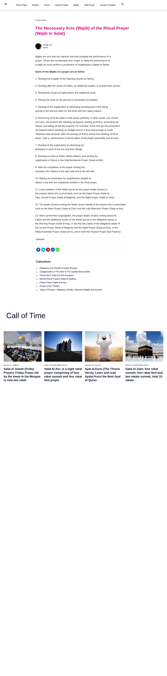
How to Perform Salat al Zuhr (96, 632)
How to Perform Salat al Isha (96, 646)
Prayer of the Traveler (50, 286)
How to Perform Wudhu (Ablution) (18, 632)
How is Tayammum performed (16, 637)
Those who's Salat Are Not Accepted (56, 275)
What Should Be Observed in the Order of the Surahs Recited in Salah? (22, 435)
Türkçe (128, 642)
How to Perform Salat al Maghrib (98, 642)
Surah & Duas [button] (61, 5)
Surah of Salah (93, 365)
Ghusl (47, 5)
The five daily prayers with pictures (59, 632)
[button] (21, 5)
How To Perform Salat (55, 365)
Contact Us (129, 646)
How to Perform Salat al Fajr (96, 628)
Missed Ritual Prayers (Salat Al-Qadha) (58, 279)
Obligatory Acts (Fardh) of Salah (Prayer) (58, 268)
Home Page (21, 5)
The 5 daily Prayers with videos (57, 642)
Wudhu (35, 5)
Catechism (40, 20)
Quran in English (108, 5)
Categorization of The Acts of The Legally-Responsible (65, 272)
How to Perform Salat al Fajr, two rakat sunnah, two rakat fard (143, 435)
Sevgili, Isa (47, 45)
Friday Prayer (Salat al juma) (53, 282)
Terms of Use (108, 671)
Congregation (51, 428)
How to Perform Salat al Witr (96, 651)
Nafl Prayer (89, 5)
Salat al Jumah (11, 365)
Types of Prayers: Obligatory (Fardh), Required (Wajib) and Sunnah (71, 290)
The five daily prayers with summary (59, 637)
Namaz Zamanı (155, 671)
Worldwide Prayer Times (135, 632)
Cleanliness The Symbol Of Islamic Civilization (23, 651)
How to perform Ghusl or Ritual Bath (19, 628)
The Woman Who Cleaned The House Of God (23, 642)
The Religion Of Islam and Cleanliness (19, 646)
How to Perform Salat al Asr (96, 637)
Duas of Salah (50, 651)
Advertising (121, 671)
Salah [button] (76, 5)
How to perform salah (137, 428)
